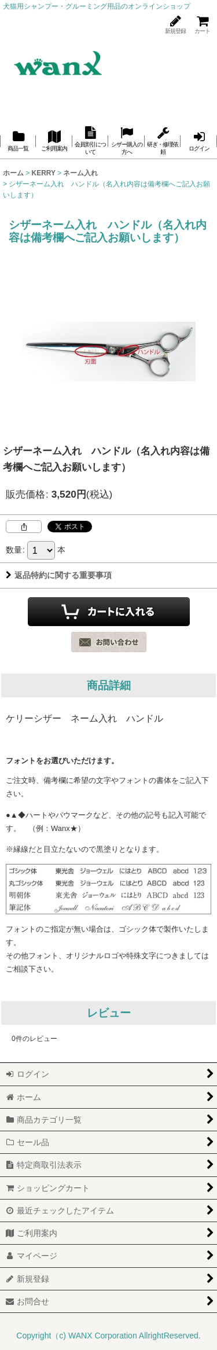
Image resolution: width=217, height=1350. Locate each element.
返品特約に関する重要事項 (59, 575)
